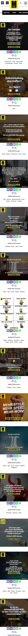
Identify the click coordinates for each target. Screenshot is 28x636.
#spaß (5, 340)
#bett (9, 591)
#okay (20, 342)
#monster (18, 591)
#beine (13, 591)
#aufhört (22, 291)
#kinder (4, 591)
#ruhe (13, 61)
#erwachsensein (16, 199)
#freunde (10, 340)
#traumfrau (14, 154)
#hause (9, 199)
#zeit (4, 199)
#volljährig (14, 467)
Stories (14, 12)
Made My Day (7, 12)
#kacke (7, 342)
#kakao (8, 201)
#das (8, 291)
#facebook (16, 340)
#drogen (9, 387)
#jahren (8, 154)
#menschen (8, 61)
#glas (16, 246)
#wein (12, 246)
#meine (16, 342)
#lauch (22, 340)
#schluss (15, 513)
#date (3, 154)
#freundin (8, 513)
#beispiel (7, 246)
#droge (18, 387)
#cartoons (14, 201)
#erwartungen (9, 63)
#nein (20, 63)
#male (24, 154)
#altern (17, 291)
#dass (4, 291)
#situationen (19, 61)
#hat (11, 593)
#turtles (20, 201)
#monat (16, 63)
